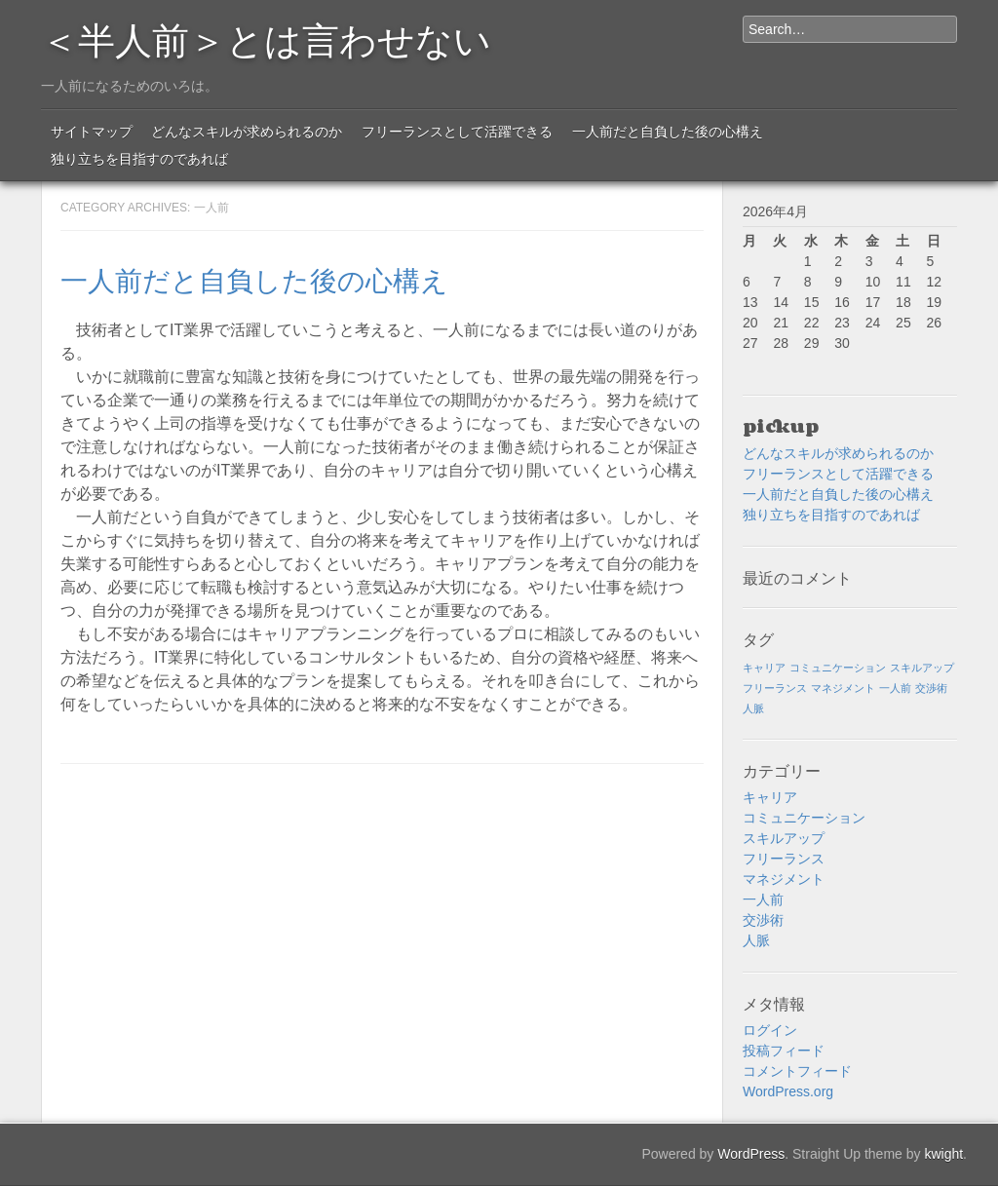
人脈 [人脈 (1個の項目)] (753, 708)
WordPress (751, 1154)
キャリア (770, 797)
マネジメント (784, 879)
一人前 (763, 899)
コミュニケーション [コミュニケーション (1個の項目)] (837, 667)
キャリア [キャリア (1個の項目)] (764, 667)
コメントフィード (797, 1071)
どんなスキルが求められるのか (246, 131)
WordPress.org (788, 1091)
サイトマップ (92, 131)
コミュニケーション (804, 817)
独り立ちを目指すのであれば (139, 159)
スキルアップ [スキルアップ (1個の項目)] (922, 667)
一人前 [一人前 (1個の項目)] (895, 688)
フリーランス (784, 858)
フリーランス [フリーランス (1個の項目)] (775, 688)
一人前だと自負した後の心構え (667, 131)
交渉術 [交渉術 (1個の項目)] (931, 688)
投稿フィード (784, 1050)
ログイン (770, 1030)
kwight (943, 1154)
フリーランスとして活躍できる (457, 131)
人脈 (756, 940)
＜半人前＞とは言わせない (266, 37)
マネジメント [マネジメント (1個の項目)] (843, 688)
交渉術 (763, 920)
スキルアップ (784, 838)
